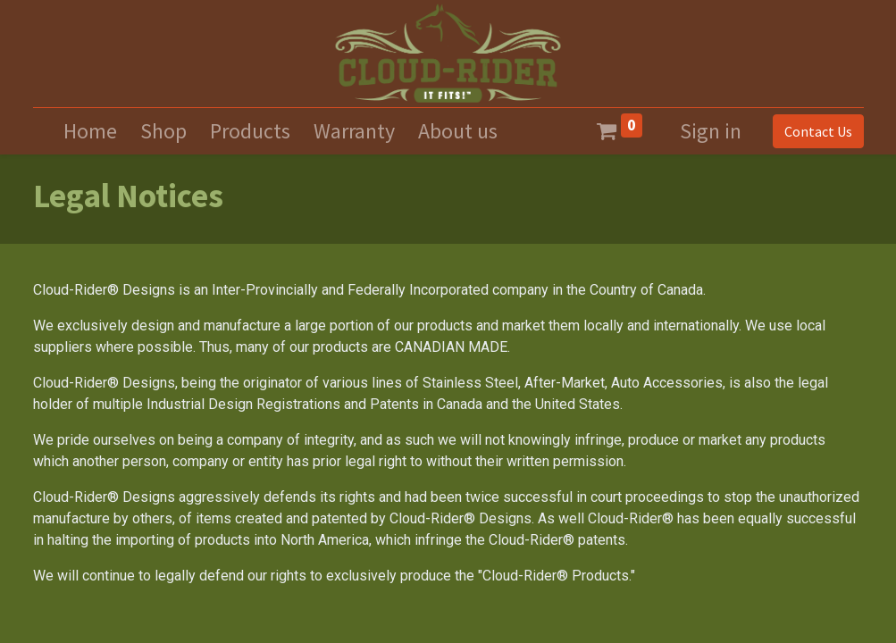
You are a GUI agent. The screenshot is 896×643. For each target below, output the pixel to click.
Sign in (710, 131)
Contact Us (818, 131)
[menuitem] (90, 131)
